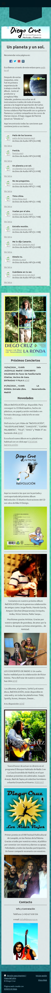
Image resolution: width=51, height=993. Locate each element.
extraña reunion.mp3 (22, 229)
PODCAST (39, 782)
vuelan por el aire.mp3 (22, 214)
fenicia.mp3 (17, 153)
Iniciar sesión (41, 975)
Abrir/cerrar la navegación (25, 4)
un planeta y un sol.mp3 (23, 168)
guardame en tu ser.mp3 (23, 274)
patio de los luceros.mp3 (23, 138)
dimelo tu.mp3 (19, 259)
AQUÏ (20, 433)
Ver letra (8, 145)
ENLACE (8, 417)
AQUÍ (26, 380)
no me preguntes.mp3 (22, 183)
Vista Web (42, 980)
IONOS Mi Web (10, 989)
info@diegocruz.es (29, 919)
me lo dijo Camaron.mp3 (23, 244)
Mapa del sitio (10, 978)
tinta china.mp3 (19, 199)
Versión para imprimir (15, 975)
